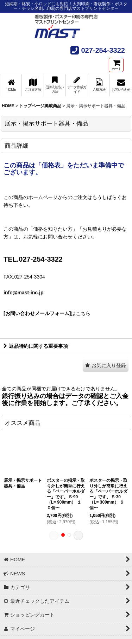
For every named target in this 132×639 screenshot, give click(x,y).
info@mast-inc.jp (23, 292)
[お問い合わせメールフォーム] (37, 313)
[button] (105, 365)
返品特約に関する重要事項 (36, 346)
